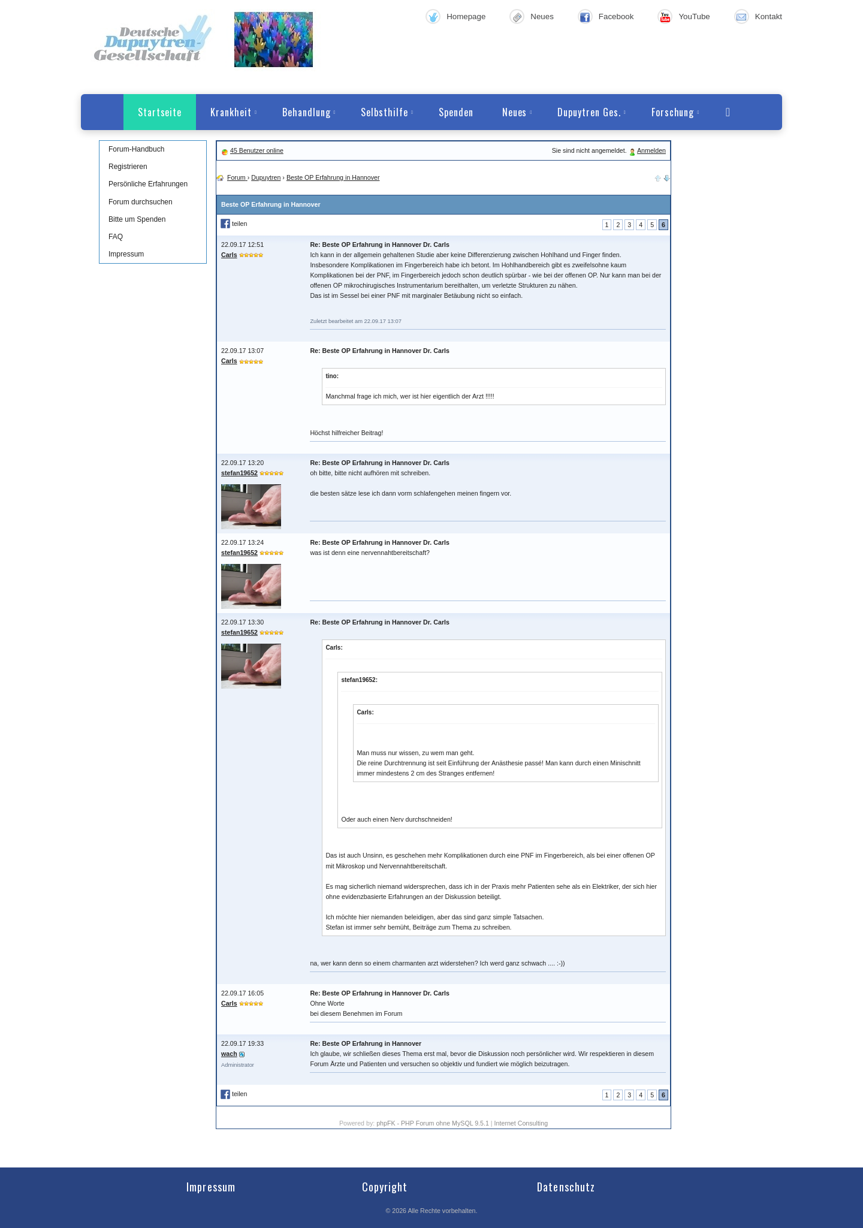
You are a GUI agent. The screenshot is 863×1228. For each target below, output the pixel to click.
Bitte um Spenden (136, 219)
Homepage (465, 16)
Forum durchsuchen (140, 202)
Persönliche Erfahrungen (148, 184)
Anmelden (651, 150)
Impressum (126, 254)
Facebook (616, 16)
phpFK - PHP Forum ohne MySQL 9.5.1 (432, 1123)
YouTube (694, 16)
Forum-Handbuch (136, 149)
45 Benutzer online (256, 150)
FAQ (115, 237)
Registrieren (127, 166)
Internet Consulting (521, 1123)
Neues (542, 16)
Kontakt (768, 16)
